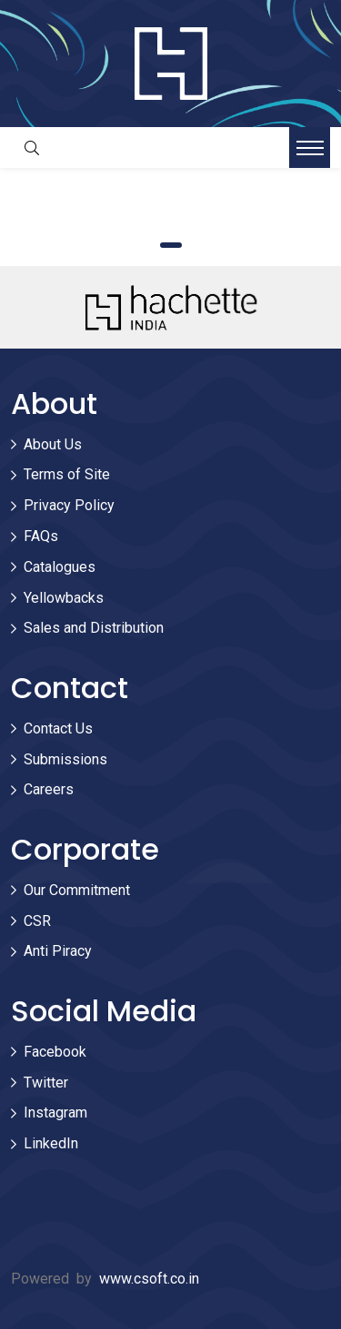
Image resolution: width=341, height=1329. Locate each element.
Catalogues (59, 567)
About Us (53, 444)
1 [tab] (171, 245)
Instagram (55, 1112)
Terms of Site (67, 474)
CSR (37, 921)
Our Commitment (77, 890)
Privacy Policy (69, 505)
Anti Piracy (58, 951)
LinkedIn (51, 1143)
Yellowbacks (64, 597)
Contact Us (58, 728)
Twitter (46, 1082)
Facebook (55, 1051)
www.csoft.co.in (149, 1278)
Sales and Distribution (94, 627)
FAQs (41, 536)
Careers (49, 789)
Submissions (65, 759)
